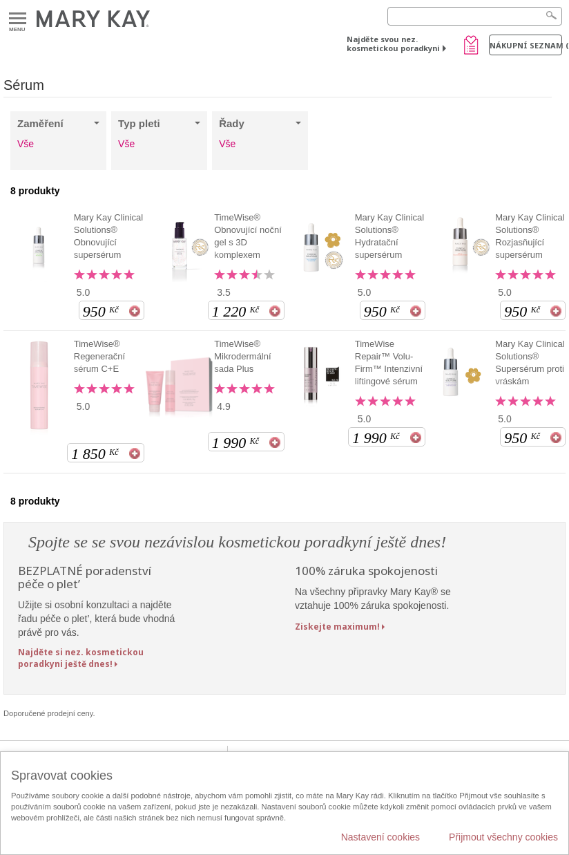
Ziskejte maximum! (337, 626)
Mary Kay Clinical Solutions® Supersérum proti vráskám (529, 362)
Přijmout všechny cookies (503, 837)
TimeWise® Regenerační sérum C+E (99, 356)
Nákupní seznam (526, 45)
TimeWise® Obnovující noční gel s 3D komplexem (248, 236)
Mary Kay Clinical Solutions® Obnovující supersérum (108, 236)
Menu (17, 19)
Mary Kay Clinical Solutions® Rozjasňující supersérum (529, 236)
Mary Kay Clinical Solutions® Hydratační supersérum (389, 236)
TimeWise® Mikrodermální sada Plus (242, 356)
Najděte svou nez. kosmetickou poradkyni (393, 44)
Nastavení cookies (380, 837)
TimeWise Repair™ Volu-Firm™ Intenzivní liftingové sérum (389, 362)
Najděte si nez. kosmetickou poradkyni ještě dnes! (81, 658)
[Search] (474, 16)
